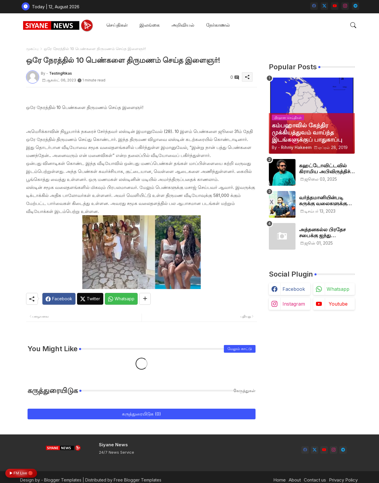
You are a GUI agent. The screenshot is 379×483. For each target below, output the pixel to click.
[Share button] (145, 299)
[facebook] (314, 6)
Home (279, 480)
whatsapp (338, 289)
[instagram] (345, 6)
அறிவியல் (182, 25)
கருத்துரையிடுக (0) (141, 414)
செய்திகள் (117, 25)
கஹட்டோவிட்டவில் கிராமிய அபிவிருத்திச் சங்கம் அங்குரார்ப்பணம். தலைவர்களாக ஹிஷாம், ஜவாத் (327, 169)
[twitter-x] (324, 6)
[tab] (117, 25)
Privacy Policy (343, 480)
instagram (293, 304)
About (295, 480)
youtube (338, 304)
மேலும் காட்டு (239, 348)
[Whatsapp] (121, 299)
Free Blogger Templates (137, 479)
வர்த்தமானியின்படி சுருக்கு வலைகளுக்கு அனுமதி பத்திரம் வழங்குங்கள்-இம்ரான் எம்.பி (325, 201)
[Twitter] (90, 299)
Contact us (315, 480)
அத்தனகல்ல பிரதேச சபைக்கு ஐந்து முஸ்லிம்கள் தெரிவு (322, 233)
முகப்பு (32, 48)
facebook (293, 289)
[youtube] (334, 6)
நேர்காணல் (218, 25)
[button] (353, 25)
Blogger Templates (62, 479)
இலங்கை (149, 25)
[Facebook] (59, 299)
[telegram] (355, 6)
